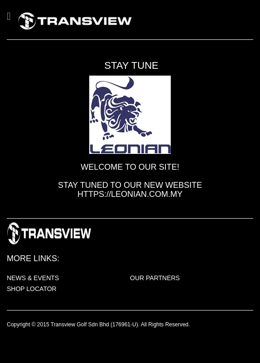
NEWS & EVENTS (33, 278)
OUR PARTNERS (155, 278)
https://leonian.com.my (130, 194)
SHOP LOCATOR (32, 288)
